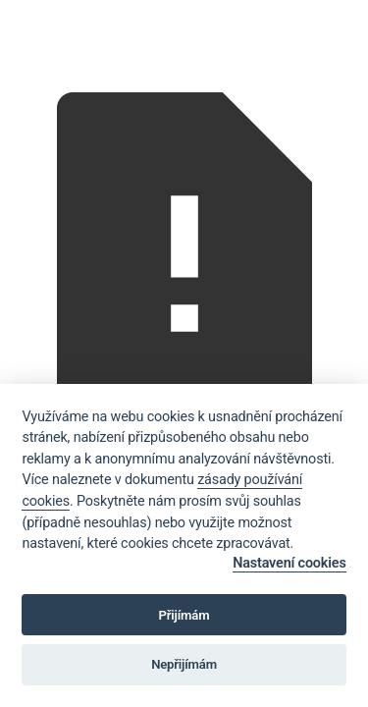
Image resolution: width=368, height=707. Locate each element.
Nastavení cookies (289, 563)
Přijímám (184, 615)
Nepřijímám (184, 664)
